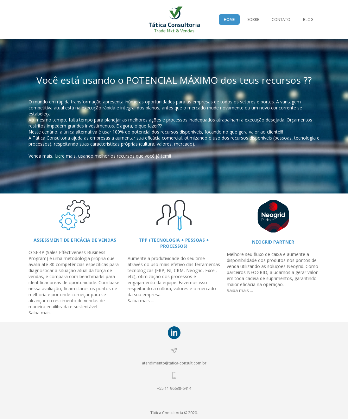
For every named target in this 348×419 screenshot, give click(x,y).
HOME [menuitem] (229, 19)
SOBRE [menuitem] (253, 19)
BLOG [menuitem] (308, 19)
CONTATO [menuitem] (281, 19)
